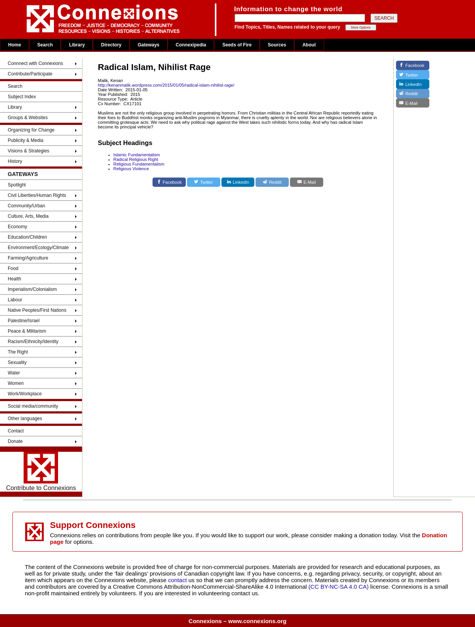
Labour (15, 299)
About (309, 45)
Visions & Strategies (28, 151)
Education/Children (27, 237)
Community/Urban (26, 205)
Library (77, 45)
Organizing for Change (31, 130)
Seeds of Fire (236, 45)
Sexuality (17, 362)
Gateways (148, 45)
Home (14, 45)
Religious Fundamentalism (139, 164)
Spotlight (17, 185)
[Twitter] (203, 182)
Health (14, 279)
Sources (277, 45)
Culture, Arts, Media (28, 216)
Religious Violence (131, 168)
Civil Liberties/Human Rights (37, 195)
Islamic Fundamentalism (136, 154)
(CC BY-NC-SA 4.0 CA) (339, 586)
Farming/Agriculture (28, 258)
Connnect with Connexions (35, 63)
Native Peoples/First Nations (37, 310)
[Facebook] (169, 182)
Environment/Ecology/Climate (38, 247)
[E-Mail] (306, 182)
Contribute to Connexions (41, 471)
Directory (111, 45)
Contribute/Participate (30, 74)
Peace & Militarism (27, 331)
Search (45, 45)
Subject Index (22, 96)
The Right (18, 352)
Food (13, 268)
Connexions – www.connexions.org (237, 621)
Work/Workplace (25, 393)
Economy (17, 226)
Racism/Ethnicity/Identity (33, 341)
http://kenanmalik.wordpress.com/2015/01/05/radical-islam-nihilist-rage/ (166, 85)
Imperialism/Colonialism (32, 289)
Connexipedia (191, 45)
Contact (16, 431)
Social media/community (33, 406)
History (15, 161)
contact (178, 580)
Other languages (25, 418)
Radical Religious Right (135, 159)
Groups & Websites (28, 117)
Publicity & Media (25, 140)
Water (14, 373)
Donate (15, 441)
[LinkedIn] (238, 182)
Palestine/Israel (23, 320)
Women (16, 383)
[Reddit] (272, 182)
